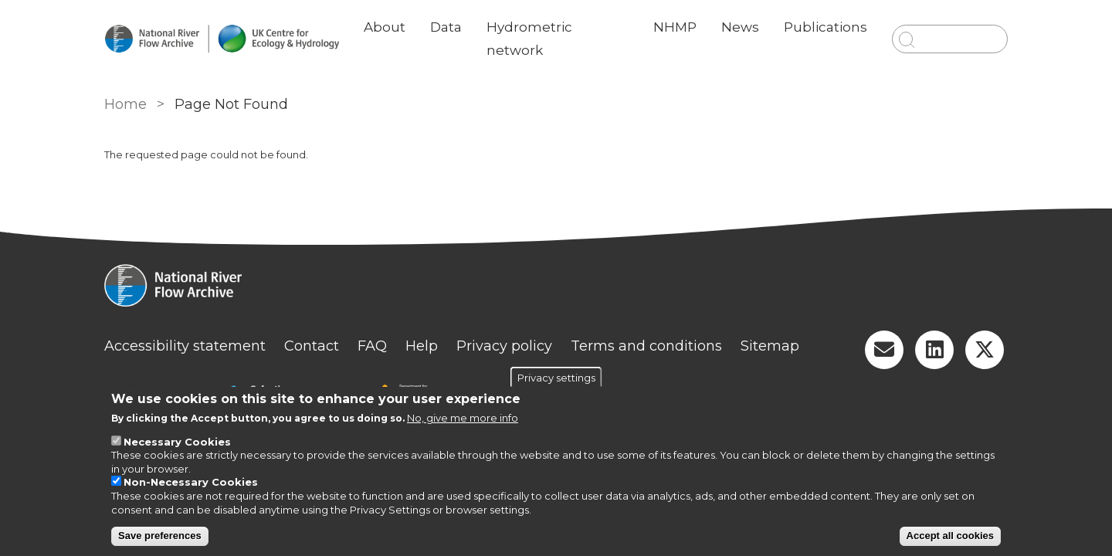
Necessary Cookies (177, 442)
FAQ (372, 345)
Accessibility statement (185, 345)
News (740, 27)
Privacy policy (504, 345)
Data (446, 27)
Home (125, 104)
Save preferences (160, 535)
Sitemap (770, 345)
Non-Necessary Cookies (191, 482)
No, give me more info (462, 418)
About (384, 27)
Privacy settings (556, 377)
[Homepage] (556, 287)
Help (421, 345)
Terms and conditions (646, 345)
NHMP (675, 27)
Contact (311, 345)
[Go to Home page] (221, 39)
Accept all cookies (950, 535)
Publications (825, 27)
